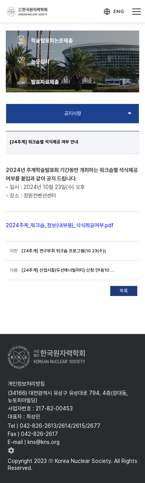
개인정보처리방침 (26, 384)
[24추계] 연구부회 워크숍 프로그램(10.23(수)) (64, 250)
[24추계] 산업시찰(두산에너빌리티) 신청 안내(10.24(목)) (68, 270)
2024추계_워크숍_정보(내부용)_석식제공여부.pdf (60, 225)
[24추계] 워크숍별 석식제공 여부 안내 (44, 142)
